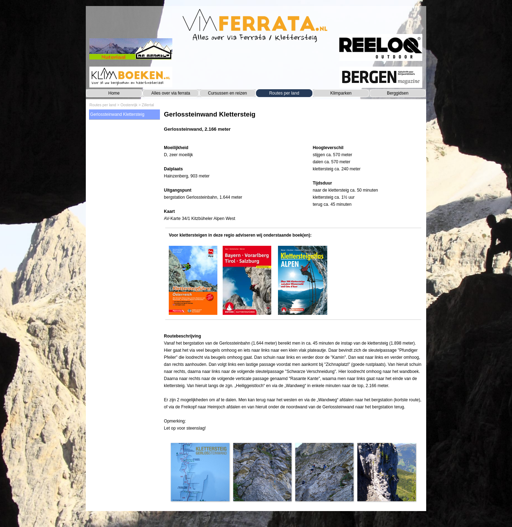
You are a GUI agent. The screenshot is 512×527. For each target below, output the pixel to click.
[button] (200, 472)
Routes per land (284, 93)
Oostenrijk (129, 105)
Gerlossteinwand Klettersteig (117, 114)
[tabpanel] (293, 125)
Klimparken (340, 93)
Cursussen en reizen (227, 93)
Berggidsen (397, 93)
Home (113, 93)
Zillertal (148, 105)
